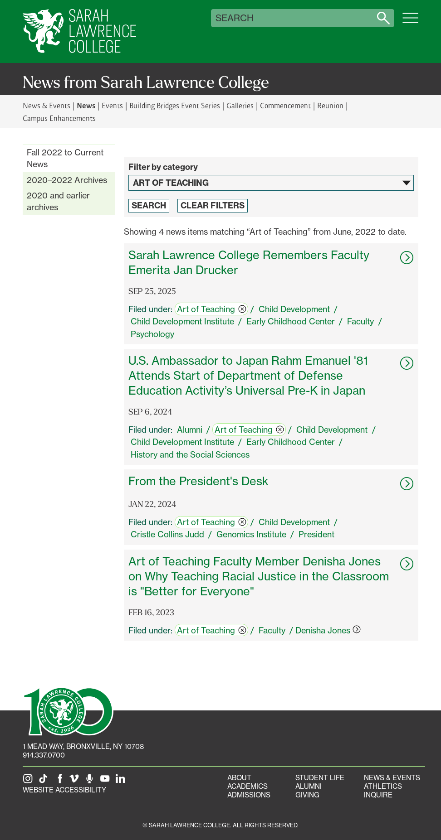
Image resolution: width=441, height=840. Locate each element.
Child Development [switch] (294, 309)
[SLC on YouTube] (106, 781)
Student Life (319, 777)
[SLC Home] (79, 31)
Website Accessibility (64, 790)
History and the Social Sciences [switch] (190, 454)
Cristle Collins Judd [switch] (167, 534)
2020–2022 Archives (67, 180)
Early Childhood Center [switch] (290, 321)
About (239, 777)
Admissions (248, 795)
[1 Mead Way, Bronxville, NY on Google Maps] (83, 746)
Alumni (308, 786)
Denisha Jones (328, 630)
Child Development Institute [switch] (182, 321)
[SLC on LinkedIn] (122, 781)
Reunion (330, 105)
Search (235, 18)
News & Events (46, 105)
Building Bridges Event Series (174, 105)
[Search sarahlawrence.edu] (383, 18)
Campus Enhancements (59, 118)
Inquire (378, 795)
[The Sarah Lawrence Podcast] (91, 781)
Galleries (240, 105)
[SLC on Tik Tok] (45, 781)
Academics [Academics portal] (247, 786)
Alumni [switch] (189, 429)
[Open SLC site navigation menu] (410, 22)
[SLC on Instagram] (29, 781)
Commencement (285, 105)
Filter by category (163, 167)
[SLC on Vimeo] (76, 781)
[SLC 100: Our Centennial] (68, 710)
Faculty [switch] (360, 321)
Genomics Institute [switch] (251, 534)
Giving (307, 795)
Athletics (383, 786)
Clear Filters (213, 205)
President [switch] (316, 534)
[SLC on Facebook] (60, 781)
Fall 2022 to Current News (65, 158)
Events (112, 105)
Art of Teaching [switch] (211, 309)
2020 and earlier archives (58, 201)
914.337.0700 (44, 755)
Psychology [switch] (152, 334)
